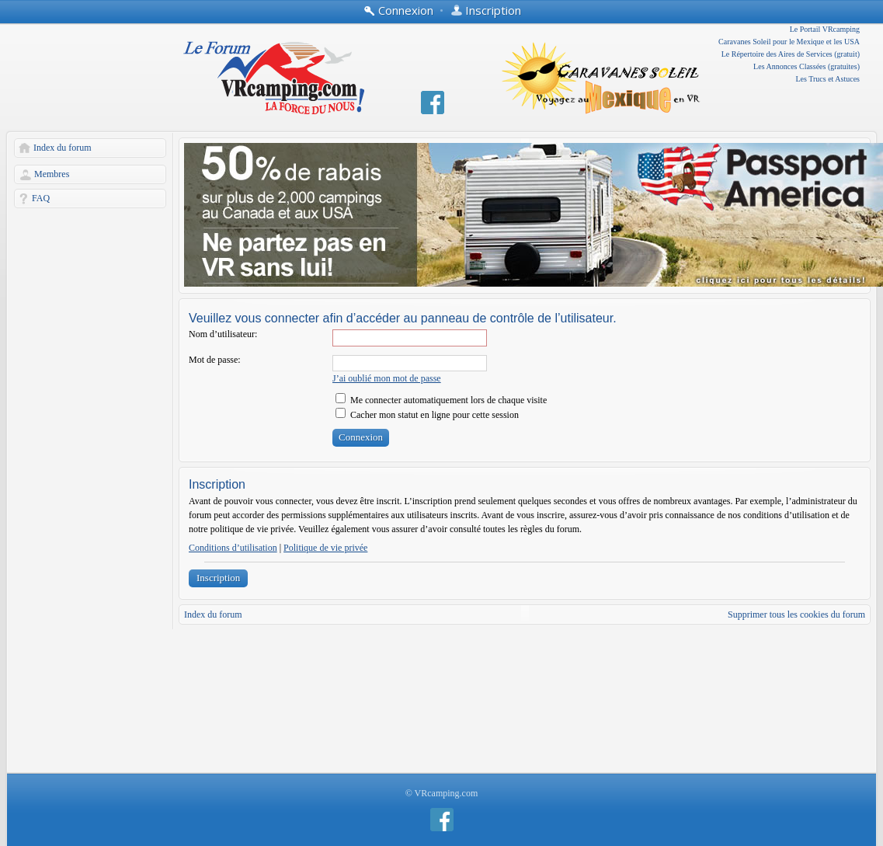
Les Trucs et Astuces (828, 79)
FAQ (41, 198)
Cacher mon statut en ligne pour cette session (427, 414)
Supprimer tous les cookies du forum (796, 614)
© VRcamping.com (441, 793)
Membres (51, 174)
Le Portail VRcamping (825, 29)
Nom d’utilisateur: (223, 334)
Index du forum (62, 147)
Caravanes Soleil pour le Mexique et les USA (789, 41)
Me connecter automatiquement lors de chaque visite (441, 400)
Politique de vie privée (325, 547)
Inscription (218, 577)
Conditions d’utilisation (233, 547)
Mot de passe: (215, 359)
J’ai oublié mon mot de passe (386, 378)
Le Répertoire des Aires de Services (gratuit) (790, 54)
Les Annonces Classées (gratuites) (806, 66)
